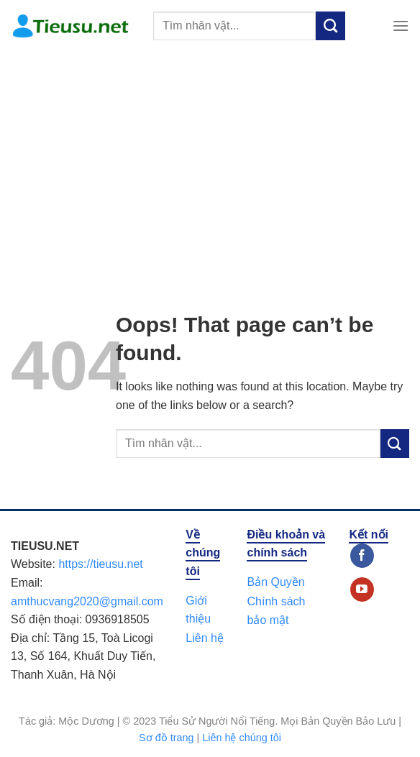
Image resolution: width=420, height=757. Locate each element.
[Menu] (400, 25)
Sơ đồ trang (166, 737)
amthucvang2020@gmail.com (87, 601)
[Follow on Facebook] (362, 555)
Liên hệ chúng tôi (241, 737)
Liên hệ (205, 638)
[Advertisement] (210, 159)
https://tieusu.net (100, 564)
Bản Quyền (275, 582)
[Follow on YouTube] (362, 589)
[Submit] (330, 26)
